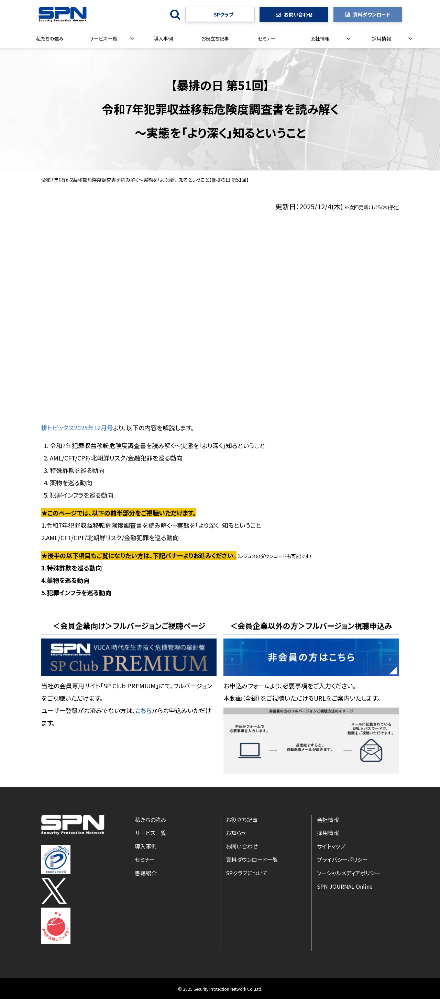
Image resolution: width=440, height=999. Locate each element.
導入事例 (163, 38)
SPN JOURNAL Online (345, 886)
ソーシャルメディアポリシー (349, 873)
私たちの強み (50, 38)
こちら (143, 710)
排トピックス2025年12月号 (77, 427)
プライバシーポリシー (342, 859)
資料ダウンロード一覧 (252, 859)
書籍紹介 (146, 873)
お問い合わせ (298, 14)
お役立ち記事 (215, 38)
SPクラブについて (247, 873)
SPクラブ (223, 14)
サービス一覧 (103, 38)
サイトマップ (331, 846)
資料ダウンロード (371, 14)
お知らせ (236, 833)
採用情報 (381, 38)
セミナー (267, 38)
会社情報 (320, 38)
